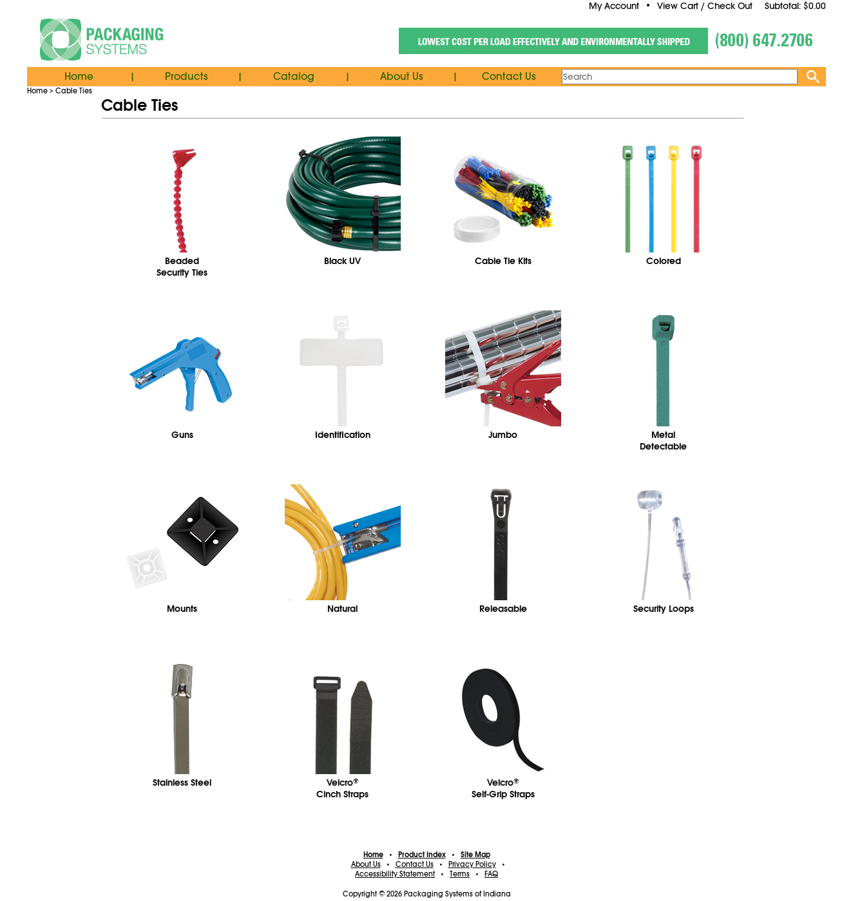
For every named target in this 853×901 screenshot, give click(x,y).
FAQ (491, 873)
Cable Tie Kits (503, 261)
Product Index (422, 854)
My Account (614, 6)
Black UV (342, 261)
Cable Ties (73, 90)
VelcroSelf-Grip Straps (503, 788)
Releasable (503, 608)
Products (186, 76)
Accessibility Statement (395, 873)
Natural (342, 608)
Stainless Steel (182, 782)
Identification (342, 435)
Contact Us (509, 76)
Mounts (182, 608)
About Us (401, 76)
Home (78, 76)
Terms (460, 873)
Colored (663, 261)
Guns (182, 435)
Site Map (475, 854)
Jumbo (502, 435)
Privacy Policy (472, 864)
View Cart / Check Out (704, 6)
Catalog (293, 76)
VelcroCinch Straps (342, 788)
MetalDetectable (663, 440)
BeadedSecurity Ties (182, 266)
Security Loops (663, 608)
